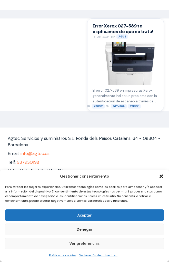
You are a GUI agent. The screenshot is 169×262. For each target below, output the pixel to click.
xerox (134, 106)
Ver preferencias (84, 243)
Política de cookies (62, 255)
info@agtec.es (35, 153)
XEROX (98, 106)
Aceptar (84, 215)
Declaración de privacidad (98, 255)
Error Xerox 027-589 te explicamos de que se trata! (123, 28)
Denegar (85, 229)
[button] (161, 176)
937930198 (28, 162)
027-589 (119, 106)
